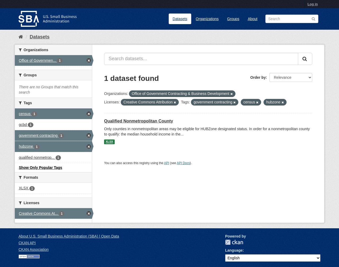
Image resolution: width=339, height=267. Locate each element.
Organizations (207, 19)
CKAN (234, 242)
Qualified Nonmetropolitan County (138, 121)
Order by (258, 77)
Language (234, 250)
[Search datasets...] (201, 59)
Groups (233, 19)
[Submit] (305, 59)
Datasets (180, 19)
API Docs (183, 163)
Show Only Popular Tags (40, 167)
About (252, 19)
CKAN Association (34, 249)
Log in (312, 4)
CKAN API (27, 243)
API (166, 163)
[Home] (21, 37)
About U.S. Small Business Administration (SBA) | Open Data (69, 236)
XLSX (109, 141)
